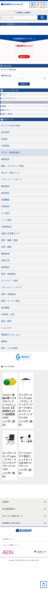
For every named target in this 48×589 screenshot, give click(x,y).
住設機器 (5, 307)
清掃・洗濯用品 (8, 294)
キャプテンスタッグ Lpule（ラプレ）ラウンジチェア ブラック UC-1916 (9, 461)
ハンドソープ (21, 24)
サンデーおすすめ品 (10, 125)
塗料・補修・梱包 (9, 240)
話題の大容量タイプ (10, 233)
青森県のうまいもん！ (11, 335)
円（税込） (8, 423)
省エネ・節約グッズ (10, 173)
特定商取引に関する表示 (11, 523)
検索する (24, 84)
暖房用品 (5, 186)
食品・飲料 (6, 321)
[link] (24, 358)
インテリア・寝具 (9, 280)
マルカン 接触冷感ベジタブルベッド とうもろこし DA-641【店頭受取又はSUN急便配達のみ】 (9, 406)
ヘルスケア (6, 328)
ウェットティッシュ (8, 98)
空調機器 (5, 200)
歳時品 (4, 341)
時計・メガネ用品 (9, 348)
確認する (24, 57)
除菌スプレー (6, 110)
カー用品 (5, 213)
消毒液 (3, 106)
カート (38, 6)
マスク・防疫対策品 (8, 24)
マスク (3, 94)
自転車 (4, 139)
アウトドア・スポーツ (11, 179)
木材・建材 (6, 247)
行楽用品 (5, 146)
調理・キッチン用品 (10, 301)
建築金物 (5, 253)
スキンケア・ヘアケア (11, 287)
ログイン (32, 6)
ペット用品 (6, 220)
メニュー (44, 6)
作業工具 (5, 260)
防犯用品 (5, 193)
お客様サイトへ (9, 539)
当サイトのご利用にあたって (12, 516)
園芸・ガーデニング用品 (12, 166)
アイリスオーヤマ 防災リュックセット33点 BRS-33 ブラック (25, 459)
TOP (43, 586)
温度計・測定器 (6, 114)
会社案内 (5, 502)
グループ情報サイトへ (11, 545)
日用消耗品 (6, 227)
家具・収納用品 (8, 274)
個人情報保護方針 (8, 509)
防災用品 (5, 132)
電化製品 (5, 267)
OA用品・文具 (7, 314)
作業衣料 (5, 206)
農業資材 (5, 159)
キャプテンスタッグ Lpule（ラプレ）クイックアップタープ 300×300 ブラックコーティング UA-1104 (25, 406)
